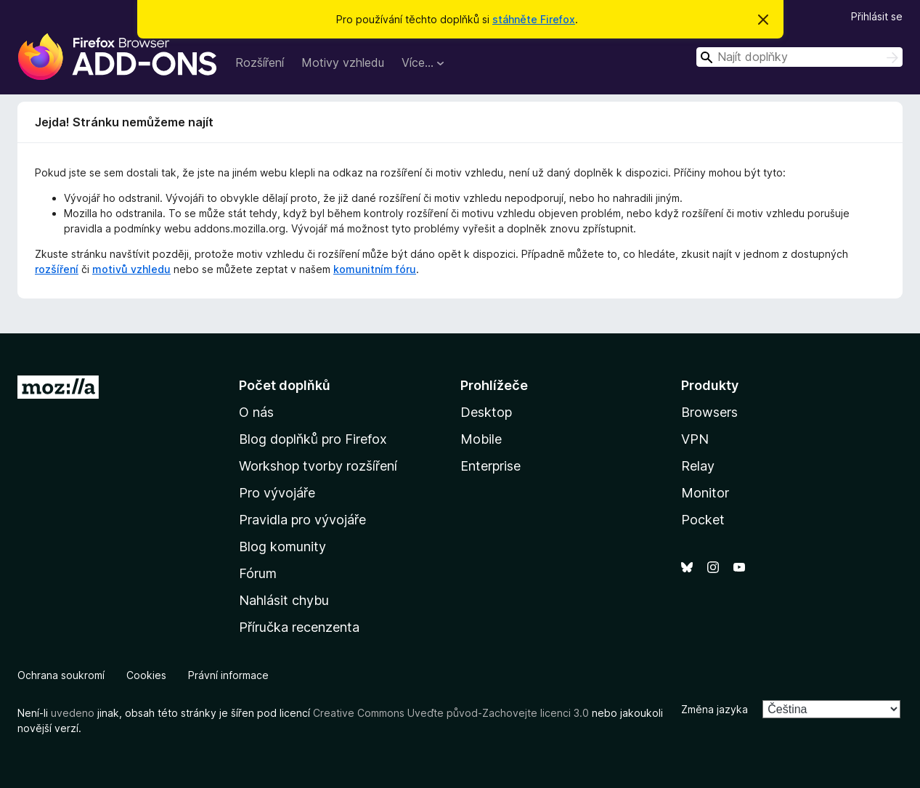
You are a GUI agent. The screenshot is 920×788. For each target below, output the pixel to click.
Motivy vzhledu (342, 62)
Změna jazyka (714, 709)
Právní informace (228, 675)
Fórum (258, 573)
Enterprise (490, 466)
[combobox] (799, 57)
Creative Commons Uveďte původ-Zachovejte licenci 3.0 (451, 713)
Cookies (146, 675)
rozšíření (56, 269)
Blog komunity (282, 546)
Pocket (703, 519)
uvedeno (74, 713)
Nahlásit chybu (284, 600)
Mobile (481, 439)
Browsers (709, 412)
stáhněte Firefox (533, 19)
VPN (695, 439)
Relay (698, 466)
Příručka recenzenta (299, 627)
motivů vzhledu (131, 269)
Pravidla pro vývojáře (302, 519)
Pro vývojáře (277, 492)
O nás (256, 412)
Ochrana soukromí (61, 675)
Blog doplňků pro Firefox (313, 439)
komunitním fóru (374, 269)
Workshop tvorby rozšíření (318, 466)
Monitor (705, 492)
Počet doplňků (284, 385)
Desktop (486, 412)
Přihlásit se (877, 16)
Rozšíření (259, 62)
